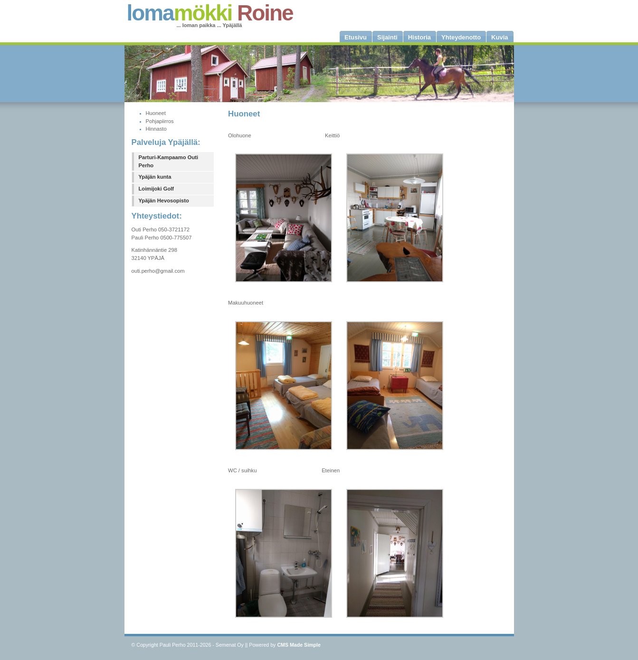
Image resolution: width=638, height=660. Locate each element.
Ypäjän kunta (155, 177)
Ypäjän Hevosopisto (164, 200)
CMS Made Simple (299, 645)
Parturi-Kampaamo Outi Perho (169, 161)
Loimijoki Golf (156, 188)
